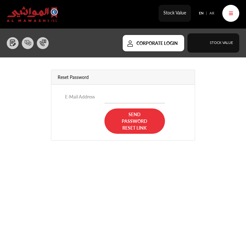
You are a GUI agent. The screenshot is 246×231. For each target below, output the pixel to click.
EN (201, 13)
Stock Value (174, 12)
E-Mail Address (80, 96)
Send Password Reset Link (134, 121)
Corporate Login (157, 43)
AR (211, 13)
